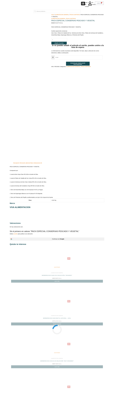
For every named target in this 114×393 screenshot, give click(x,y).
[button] (57, 378)
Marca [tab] (33, 91)
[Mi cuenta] (90, 4)
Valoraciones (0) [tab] (39, 91)
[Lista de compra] (83, 4)
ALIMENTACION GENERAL (62, 14)
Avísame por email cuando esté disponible (77, 64)
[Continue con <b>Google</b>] (57, 167)
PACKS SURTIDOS (76, 14)
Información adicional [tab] (25, 91)
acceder (15, 162)
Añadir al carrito (59, 43)
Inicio (52, 14)
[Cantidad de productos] (59, 40)
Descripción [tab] (16, 91)
